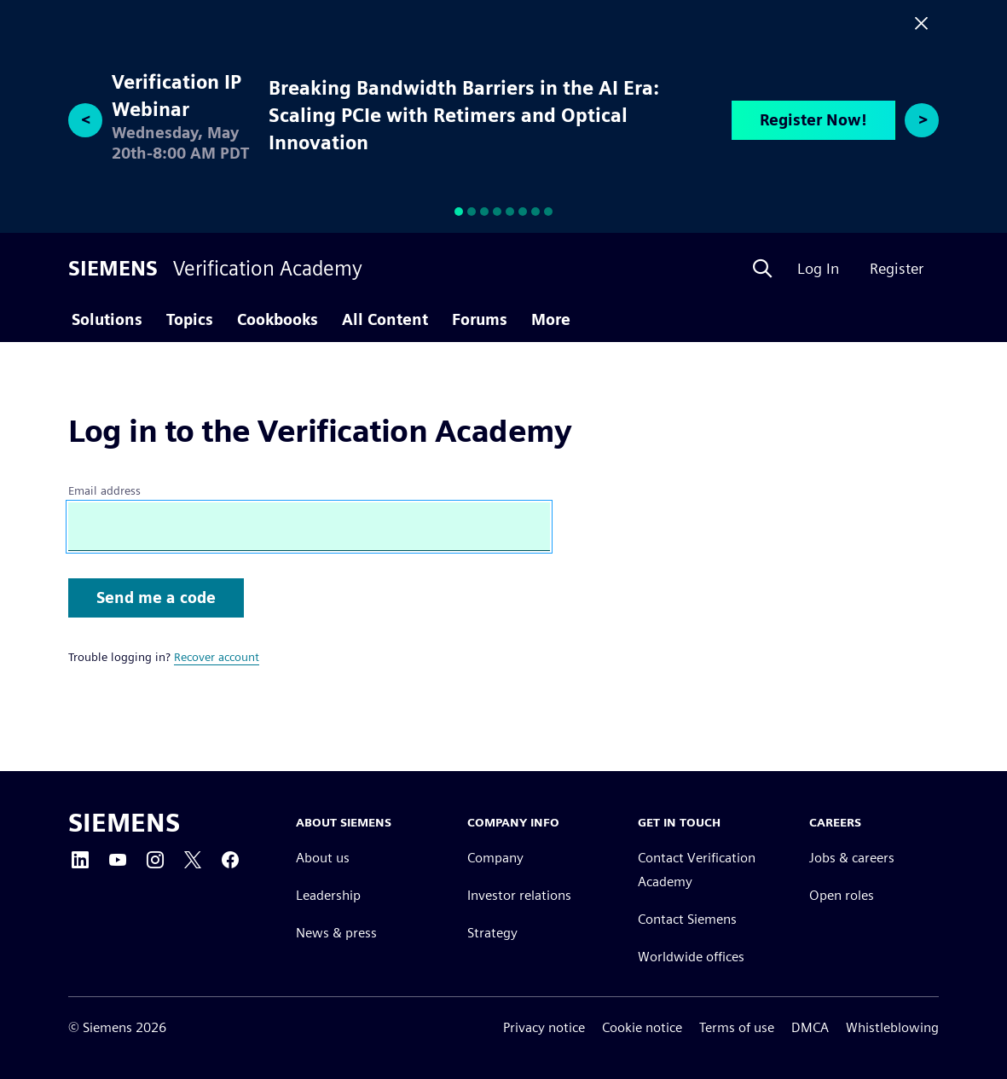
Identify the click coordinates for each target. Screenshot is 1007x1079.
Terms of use (736, 1027)
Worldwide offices (691, 956)
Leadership (328, 895)
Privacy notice (544, 1027)
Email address (104, 490)
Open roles (841, 895)
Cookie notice (642, 1027)
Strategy (492, 933)
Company (495, 858)
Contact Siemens (687, 919)
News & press (336, 933)
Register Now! (813, 120)
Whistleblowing (892, 1027)
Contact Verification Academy (696, 870)
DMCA (810, 1027)
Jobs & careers (851, 858)
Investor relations (519, 895)
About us (323, 858)
